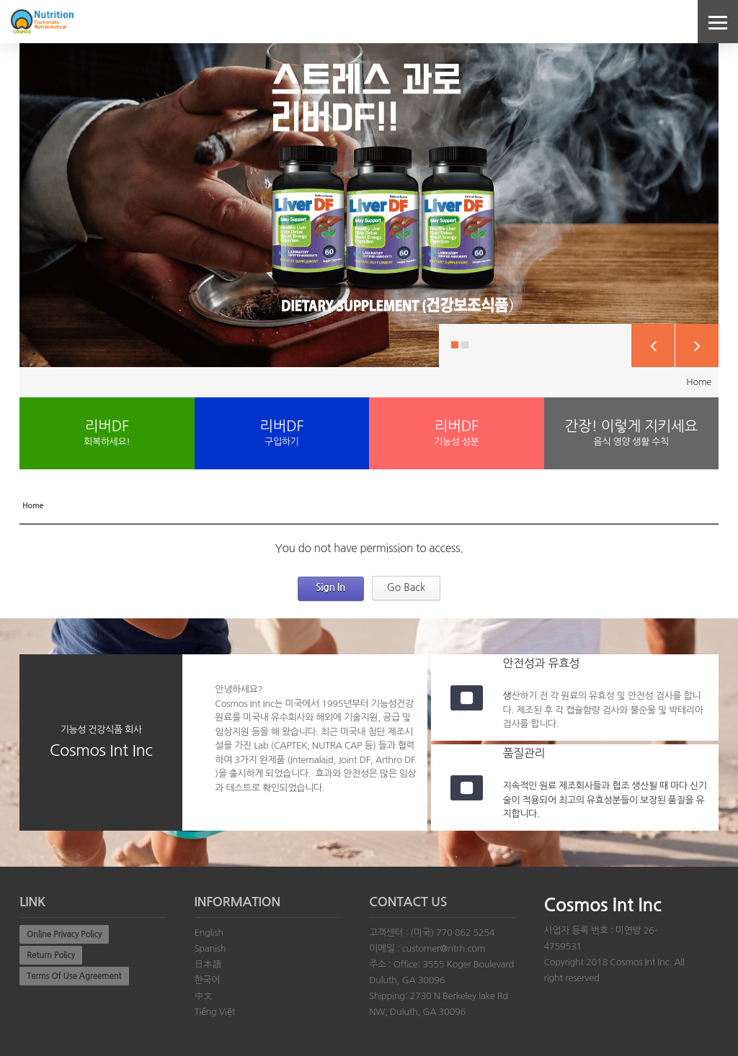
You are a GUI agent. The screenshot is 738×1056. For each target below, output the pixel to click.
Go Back (406, 587)
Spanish (210, 948)
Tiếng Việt (215, 1011)
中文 (204, 996)
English (209, 932)
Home (698, 382)
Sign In (330, 587)
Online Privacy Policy (64, 934)
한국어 (208, 980)
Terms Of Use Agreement (74, 976)
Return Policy (51, 955)
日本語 (208, 964)
